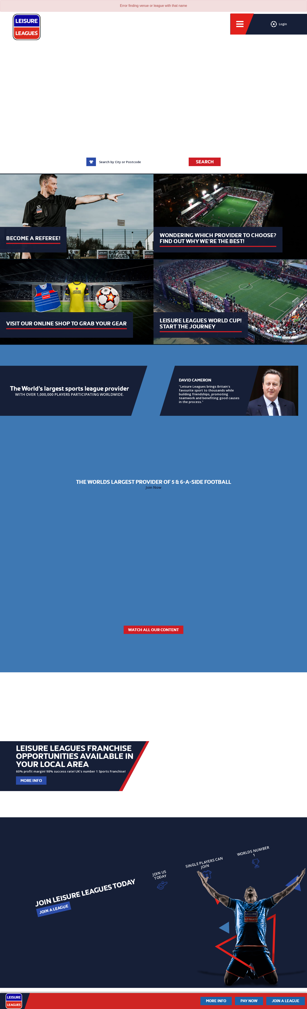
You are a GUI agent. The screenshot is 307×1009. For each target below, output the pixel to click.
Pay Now (249, 1001)
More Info (31, 780)
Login (279, 25)
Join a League (53, 909)
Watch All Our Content (153, 630)
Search (205, 161)
